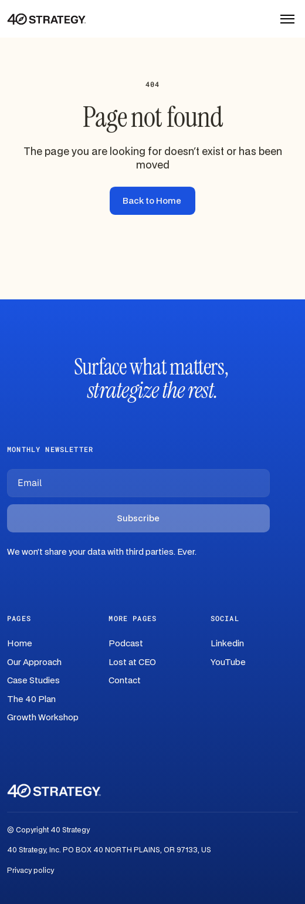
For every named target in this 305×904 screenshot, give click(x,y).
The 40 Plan (31, 699)
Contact (125, 680)
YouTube (228, 662)
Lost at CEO (132, 662)
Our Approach (34, 662)
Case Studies (33, 680)
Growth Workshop (43, 717)
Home (19, 643)
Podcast (126, 643)
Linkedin (227, 643)
